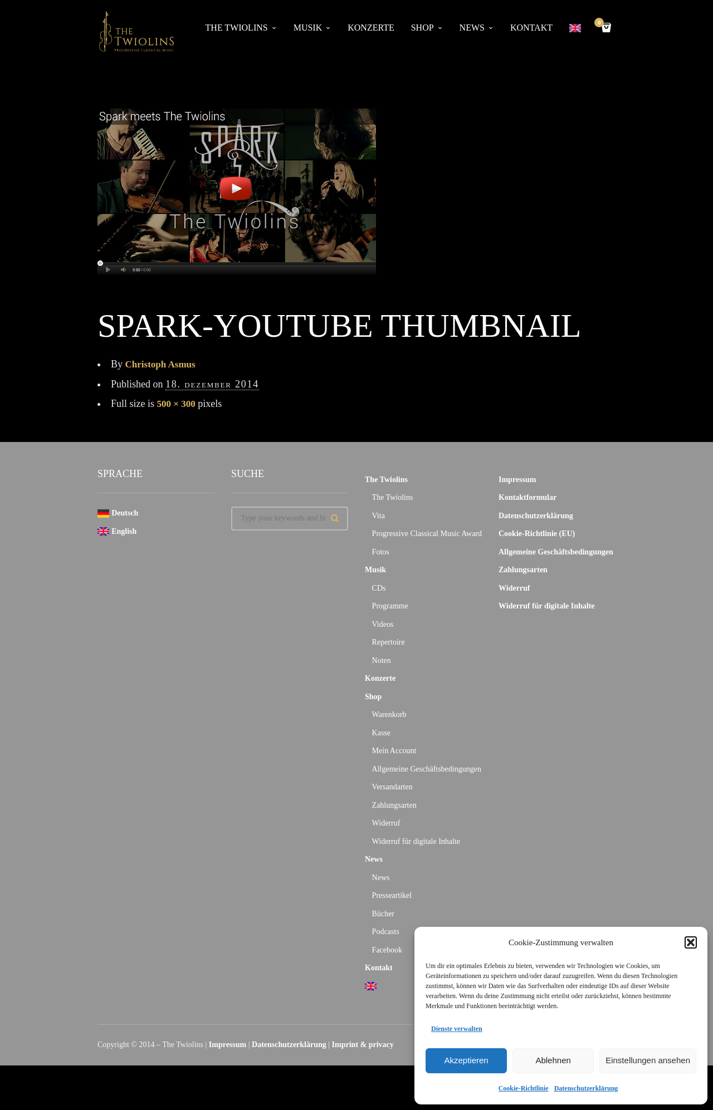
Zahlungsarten (394, 805)
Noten (381, 660)
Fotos (380, 552)
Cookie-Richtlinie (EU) (537, 533)
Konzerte (371, 27)
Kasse (381, 733)
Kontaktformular (527, 497)
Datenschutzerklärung (586, 1088)
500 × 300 (177, 403)
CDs (379, 588)
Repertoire (388, 642)
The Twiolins (237, 27)
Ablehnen (552, 1060)
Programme (390, 606)
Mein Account (394, 750)
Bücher (383, 914)
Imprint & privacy (363, 1044)
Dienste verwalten (456, 1029)
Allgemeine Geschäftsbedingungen (426, 769)
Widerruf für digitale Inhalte (416, 841)
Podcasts (385, 931)
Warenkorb (389, 714)
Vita (378, 516)
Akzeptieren (466, 1060)
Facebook (387, 950)
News (472, 27)
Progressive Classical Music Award (427, 533)
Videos (383, 624)
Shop (422, 27)
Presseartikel (392, 895)
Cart (601, 23)
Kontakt (531, 27)
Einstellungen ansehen (647, 1060)
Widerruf (386, 823)
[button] (690, 942)
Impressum (517, 479)
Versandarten (392, 787)
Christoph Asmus (162, 364)
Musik (308, 27)
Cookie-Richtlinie (524, 1088)
